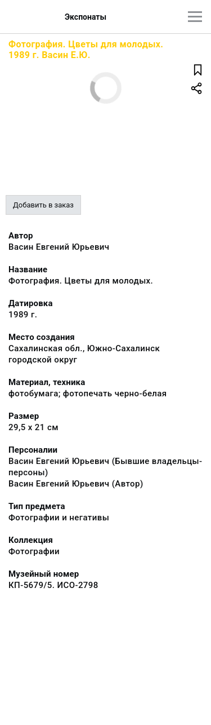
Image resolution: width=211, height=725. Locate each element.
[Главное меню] (195, 17)
